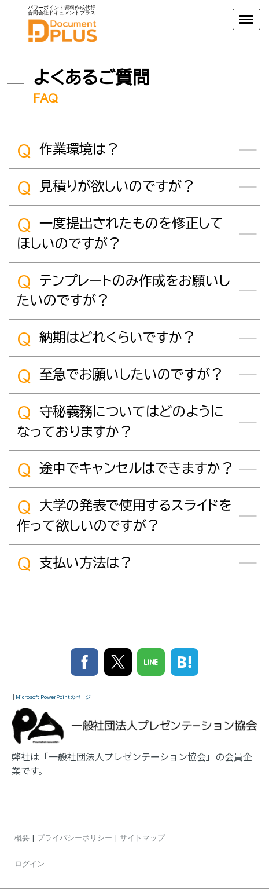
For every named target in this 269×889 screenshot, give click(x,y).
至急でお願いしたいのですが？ (120, 376)
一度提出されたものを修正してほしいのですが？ (120, 233)
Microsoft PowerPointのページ (53, 697)
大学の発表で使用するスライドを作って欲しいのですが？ (124, 515)
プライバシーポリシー (74, 837)
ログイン (29, 863)
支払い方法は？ (74, 563)
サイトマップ (142, 837)
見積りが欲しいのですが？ (106, 188)
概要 (22, 837)
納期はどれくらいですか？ (106, 339)
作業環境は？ (68, 150)
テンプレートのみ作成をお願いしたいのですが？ (123, 290)
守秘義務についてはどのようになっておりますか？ (120, 421)
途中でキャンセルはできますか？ (125, 470)
